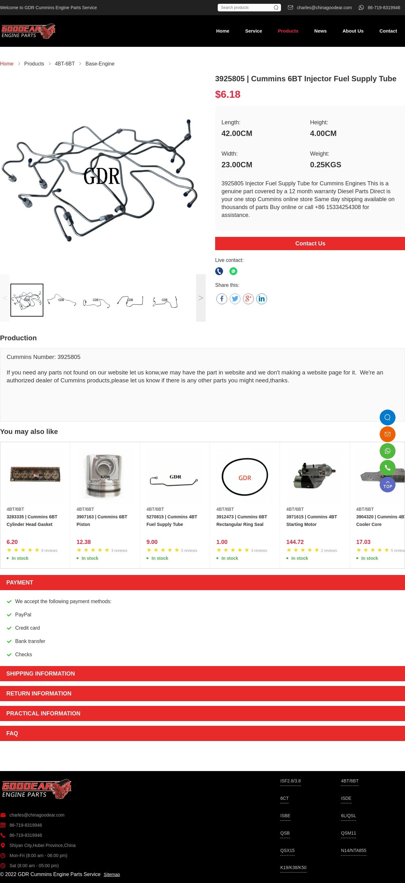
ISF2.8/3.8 (290, 780)
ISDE (346, 798)
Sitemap (112, 874)
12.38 (84, 542)
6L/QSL (348, 815)
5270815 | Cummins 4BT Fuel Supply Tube (171, 520)
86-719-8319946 (21, 825)
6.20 (12, 542)
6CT (284, 798)
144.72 (295, 542)
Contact (388, 31)
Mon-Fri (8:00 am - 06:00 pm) (33, 855)
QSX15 (287, 850)
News (320, 31)
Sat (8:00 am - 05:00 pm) (29, 866)
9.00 (152, 542)
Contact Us (310, 243)
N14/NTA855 (353, 850)
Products (288, 31)
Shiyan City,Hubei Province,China (38, 845)
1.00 (221, 542)
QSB (285, 833)
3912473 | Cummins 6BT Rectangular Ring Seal (241, 520)
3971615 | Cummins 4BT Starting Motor (311, 520)
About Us (353, 31)
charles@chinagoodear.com (32, 815)
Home (222, 31)
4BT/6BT (15, 509)
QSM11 (348, 833)
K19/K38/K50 (293, 867)
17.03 (363, 542)
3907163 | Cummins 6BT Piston (102, 520)
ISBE (285, 815)
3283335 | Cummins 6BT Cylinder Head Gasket (32, 520)
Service (253, 31)
